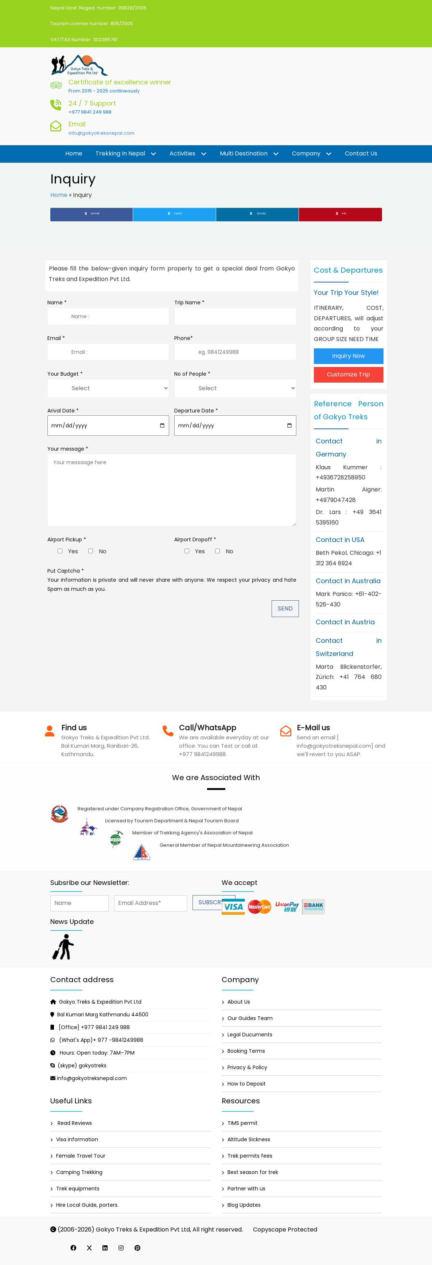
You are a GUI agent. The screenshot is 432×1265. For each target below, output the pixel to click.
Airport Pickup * (66, 539)
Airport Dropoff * (195, 539)
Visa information (77, 1139)
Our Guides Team (250, 1018)
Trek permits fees (249, 1155)
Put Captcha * (65, 570)
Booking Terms (246, 1051)
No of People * (192, 373)
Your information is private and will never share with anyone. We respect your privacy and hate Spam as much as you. (172, 584)
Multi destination (249, 154)
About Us (238, 1001)
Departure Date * (235, 421)
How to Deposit (246, 1083)
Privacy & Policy (247, 1067)
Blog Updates (244, 1205)
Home (73, 153)
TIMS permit (242, 1123)
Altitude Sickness (248, 1139)
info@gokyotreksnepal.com (102, 133)
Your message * (172, 485)
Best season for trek (252, 1172)
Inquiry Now (348, 356)
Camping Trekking (79, 1172)
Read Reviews (74, 1123)
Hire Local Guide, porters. (87, 1205)
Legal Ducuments (249, 1034)
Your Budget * (65, 373)
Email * (108, 348)
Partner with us (246, 1188)
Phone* (235, 348)
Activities (188, 154)
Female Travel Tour (80, 1155)
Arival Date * (108, 421)
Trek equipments (78, 1188)
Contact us (361, 153)
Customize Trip (348, 374)
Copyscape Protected (285, 1229)
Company (312, 154)
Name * (108, 312)
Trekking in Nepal (126, 154)
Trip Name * (235, 312)
